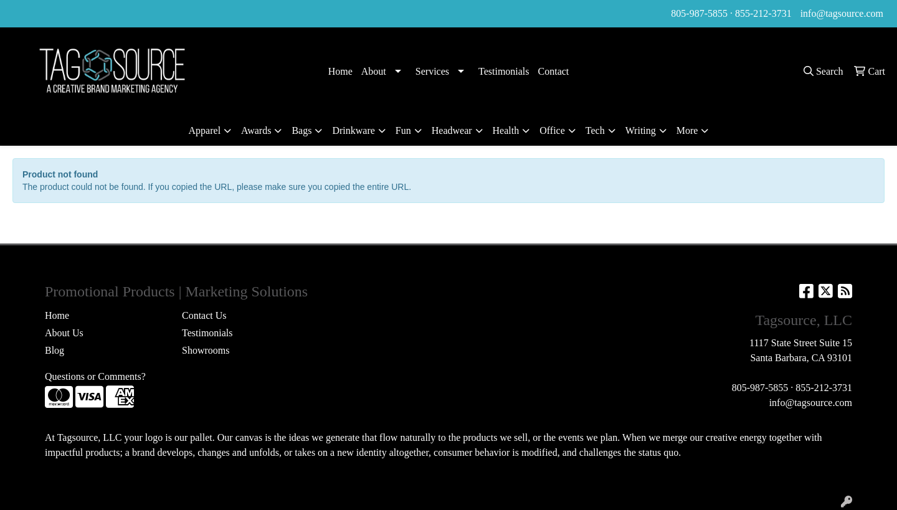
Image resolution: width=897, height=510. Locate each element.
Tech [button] (595, 130)
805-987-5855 (699, 13)
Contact (553, 71)
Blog (54, 350)
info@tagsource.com (841, 13)
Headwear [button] (452, 130)
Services (432, 71)
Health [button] (506, 130)
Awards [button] (256, 130)
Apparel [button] (205, 130)
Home (340, 71)
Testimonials (503, 71)
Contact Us (204, 315)
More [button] (687, 130)
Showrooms (205, 350)
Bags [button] (301, 130)
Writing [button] (640, 130)
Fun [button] (403, 130)
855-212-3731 (763, 13)
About (373, 71)
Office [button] (552, 130)
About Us (64, 333)
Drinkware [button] (353, 130)
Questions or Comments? (95, 376)
